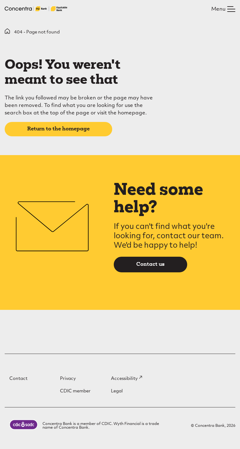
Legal (117, 391)
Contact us (150, 264)
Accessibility (126, 378)
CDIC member (75, 391)
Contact (18, 378)
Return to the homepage (58, 129)
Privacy (68, 378)
